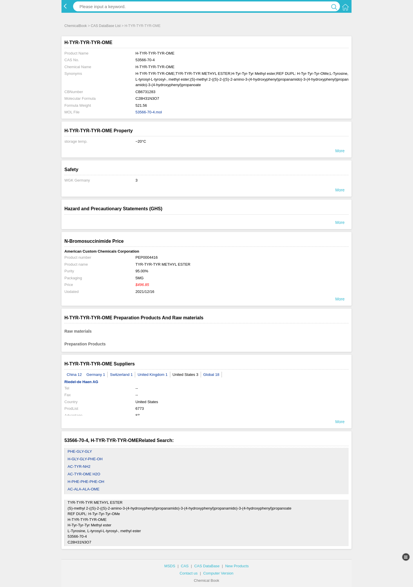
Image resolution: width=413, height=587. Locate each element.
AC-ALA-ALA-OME (83, 489)
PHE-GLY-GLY (80, 451)
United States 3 (185, 374)
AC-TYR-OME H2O (84, 474)
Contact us (189, 573)
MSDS (169, 566)
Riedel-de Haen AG (81, 382)
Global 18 (211, 374)
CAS (185, 566)
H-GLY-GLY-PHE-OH (85, 459)
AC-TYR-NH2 (79, 466)
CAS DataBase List (106, 26)
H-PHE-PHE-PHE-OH (86, 481)
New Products (237, 566)
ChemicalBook (75, 26)
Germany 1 (95, 374)
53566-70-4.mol (148, 112)
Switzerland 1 (121, 374)
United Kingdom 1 (152, 374)
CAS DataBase (207, 566)
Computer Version (218, 573)
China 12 (74, 374)
